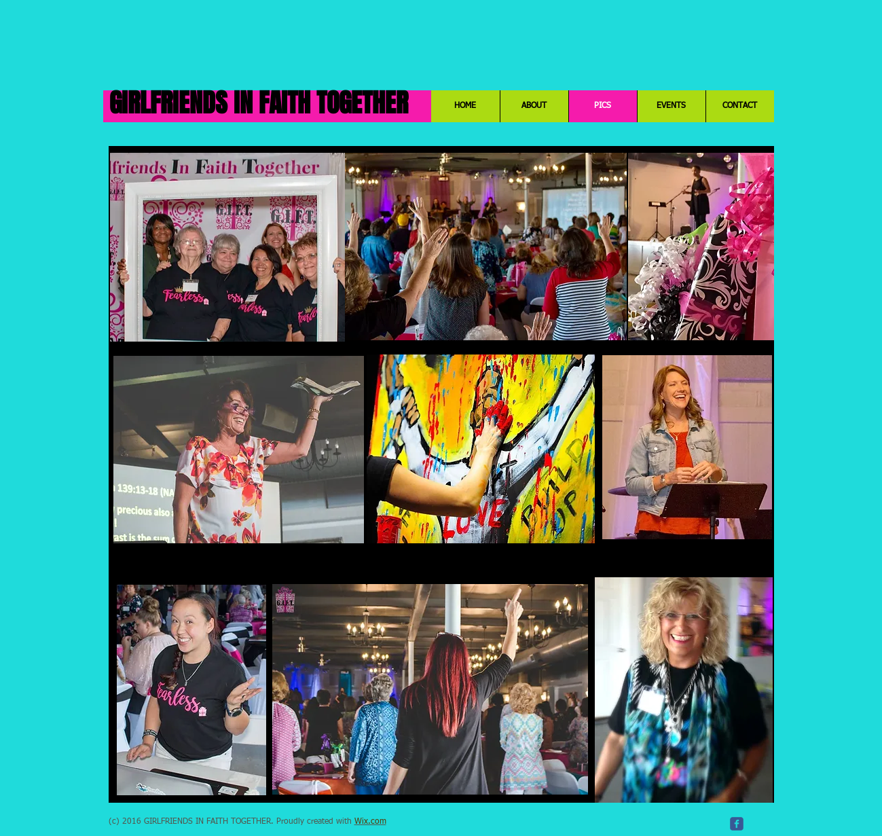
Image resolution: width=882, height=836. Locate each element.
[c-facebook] (736, 824)
